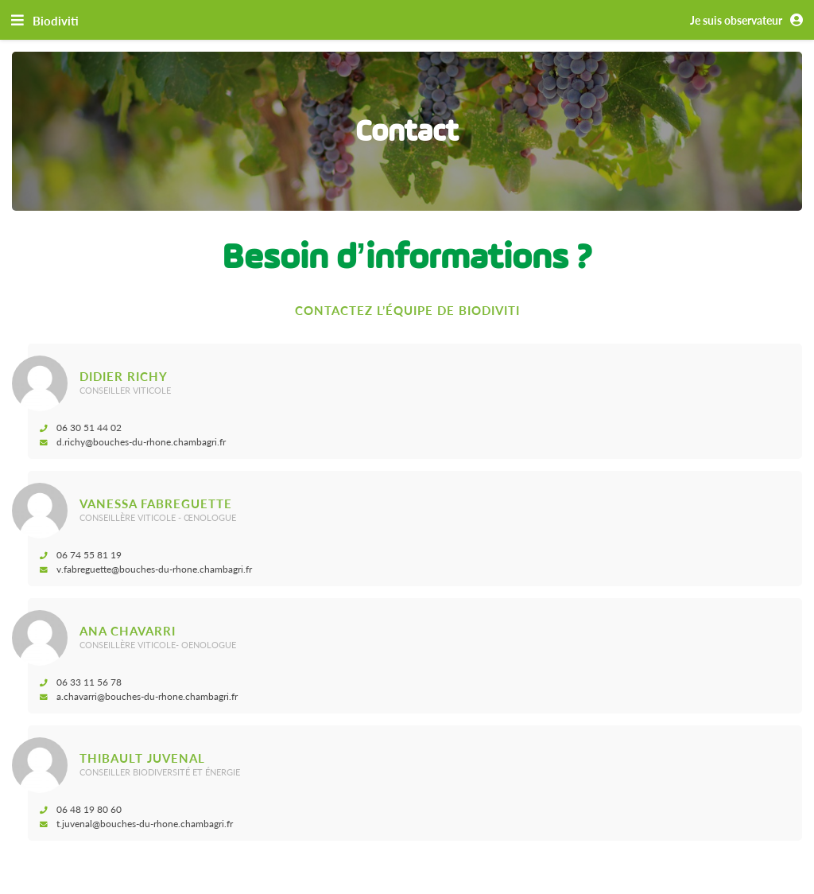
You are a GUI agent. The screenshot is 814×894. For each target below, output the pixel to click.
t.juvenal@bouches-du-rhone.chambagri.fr (139, 824)
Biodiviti (56, 21)
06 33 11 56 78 (83, 682)
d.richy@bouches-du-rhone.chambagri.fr (135, 442)
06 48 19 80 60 (83, 809)
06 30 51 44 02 (83, 427)
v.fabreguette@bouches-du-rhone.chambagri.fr (148, 569)
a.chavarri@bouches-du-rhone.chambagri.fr (141, 696)
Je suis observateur (749, 20)
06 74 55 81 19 (83, 555)
